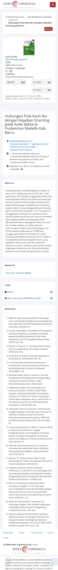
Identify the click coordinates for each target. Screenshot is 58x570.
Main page (8, 532)
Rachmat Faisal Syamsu (21, 149)
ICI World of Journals (14, 17)
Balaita (28, 272)
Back (48, 28)
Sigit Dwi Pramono (40, 144)
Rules (21, 532)
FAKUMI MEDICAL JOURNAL (40, 17)
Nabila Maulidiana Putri (21, 141)
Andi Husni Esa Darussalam (23, 146)
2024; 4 (13, 19)
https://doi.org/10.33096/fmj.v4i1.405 (24, 298)
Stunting (20, 272)
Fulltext (10, 292)
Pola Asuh (10, 272)
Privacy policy (36, 532)
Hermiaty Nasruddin (19, 144)
